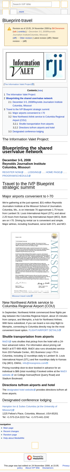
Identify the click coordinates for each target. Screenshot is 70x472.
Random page (10, 435)
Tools (64, 12)
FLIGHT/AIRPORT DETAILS (44, 330)
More (21, 12)
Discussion (13, 12)
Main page (8, 428)
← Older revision (24, 38)
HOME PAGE (53, 172)
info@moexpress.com (34, 363)
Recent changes (11, 431)
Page (6, 12)
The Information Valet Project (17, 84)
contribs (21, 31)
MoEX (5, 341)
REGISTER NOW (11, 172)
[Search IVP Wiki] (32, 4)
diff (14, 38)
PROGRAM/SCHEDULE (15, 176)
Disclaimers (47, 468)
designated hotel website (20, 389)
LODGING (33, 172)
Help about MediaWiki (13, 438)
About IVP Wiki (32, 468)
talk (15, 31)
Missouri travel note (21, 296)
